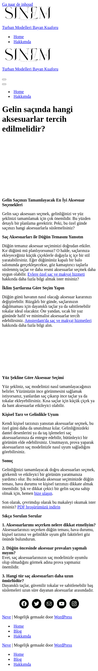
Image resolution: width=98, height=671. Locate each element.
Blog (18, 631)
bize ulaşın (43, 493)
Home (19, 36)
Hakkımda (22, 41)
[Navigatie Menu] (4, 79)
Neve (6, 617)
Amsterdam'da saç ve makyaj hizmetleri (58, 320)
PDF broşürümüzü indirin (38, 507)
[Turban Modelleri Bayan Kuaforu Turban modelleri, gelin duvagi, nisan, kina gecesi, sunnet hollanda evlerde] (49, 18)
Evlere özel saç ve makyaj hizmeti (56, 274)
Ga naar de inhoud (17, 4)
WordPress (63, 617)
